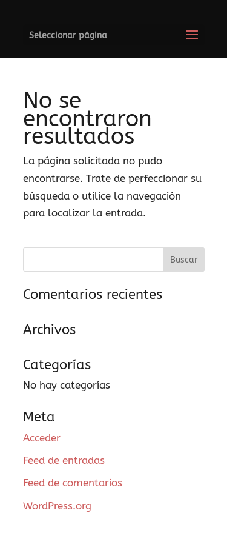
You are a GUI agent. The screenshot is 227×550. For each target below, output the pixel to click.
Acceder (42, 438)
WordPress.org (57, 506)
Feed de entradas (64, 460)
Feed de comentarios (72, 483)
